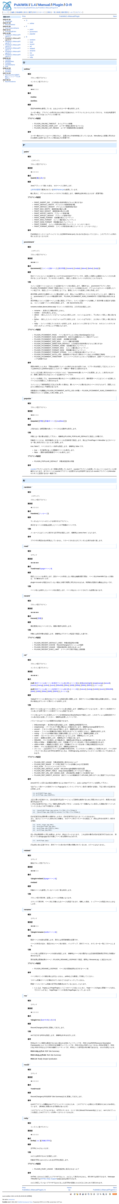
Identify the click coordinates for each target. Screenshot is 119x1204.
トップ (5, 12)
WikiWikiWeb (9, 61)
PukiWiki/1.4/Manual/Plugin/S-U (105, 1190)
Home (69, 1188)
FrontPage (8, 21)
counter (33, 469)
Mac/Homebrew (10, 81)
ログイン (79, 12)
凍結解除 (19, 12)
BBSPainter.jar (58, 190)
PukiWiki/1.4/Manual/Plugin (69, 16)
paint (31, 29)
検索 (58, 12)
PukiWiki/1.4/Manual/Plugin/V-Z (12, 35)
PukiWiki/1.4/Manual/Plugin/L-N (34, 1190)
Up (69, 1190)
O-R (68, 5)
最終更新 (64, 12)
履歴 (30, 12)
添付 (34, 12)
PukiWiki (21, 5)
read (31, 42)
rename (32, 51)
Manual (44, 5)
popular (32, 34)
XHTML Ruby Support (48, 1179)
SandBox (8, 71)
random (32, 40)
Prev (24, 16)
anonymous (12, 1199)
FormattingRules (10, 31)
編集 (13, 12)
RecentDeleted (10, 24)
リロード (41, 12)
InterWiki (8, 70)
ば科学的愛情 (35, 190)
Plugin (57, 5)
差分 (25, 12)
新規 (49, 12)
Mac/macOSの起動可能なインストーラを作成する (12, 76)
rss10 (32, 55)
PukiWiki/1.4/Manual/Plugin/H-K (12, 52)
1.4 (33, 5)
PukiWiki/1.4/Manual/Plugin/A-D (12, 45)
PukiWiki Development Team (25, 1202)
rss (31, 53)
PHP (6, 66)
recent (32, 44)
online (32, 23)
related (32, 48)
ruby (31, 57)
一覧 (53, 12)
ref (31, 46)
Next (115, 16)
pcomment (33, 32)
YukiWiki (8, 60)
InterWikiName (10, 65)
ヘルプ (71, 12)
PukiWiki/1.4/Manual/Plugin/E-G (12, 42)
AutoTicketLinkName (12, 28)
